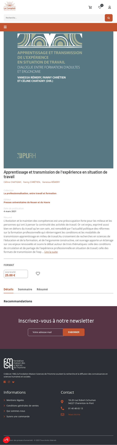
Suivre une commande (18, 416)
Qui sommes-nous (16, 411)
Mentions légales (15, 400)
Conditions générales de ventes (23, 405)
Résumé (43, 289)
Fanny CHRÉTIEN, (32, 182)
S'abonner (73, 332)
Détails (9, 289)
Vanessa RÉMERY (51, 182)
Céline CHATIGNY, (13, 182)
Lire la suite (51, 252)
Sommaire (25, 289)
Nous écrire (74, 414)
